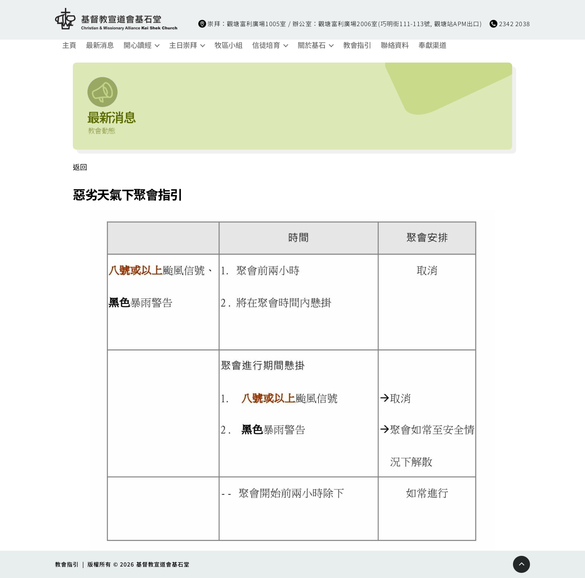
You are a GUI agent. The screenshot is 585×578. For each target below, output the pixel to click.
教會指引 (357, 45)
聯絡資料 (394, 45)
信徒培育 (266, 45)
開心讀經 (137, 45)
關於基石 (311, 45)
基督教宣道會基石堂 (163, 564)
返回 (80, 167)
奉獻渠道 (432, 45)
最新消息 (100, 45)
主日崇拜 (183, 45)
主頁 (69, 45)
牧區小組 (228, 45)
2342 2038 (514, 23)
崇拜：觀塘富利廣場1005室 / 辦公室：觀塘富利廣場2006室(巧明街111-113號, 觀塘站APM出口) (344, 23)
